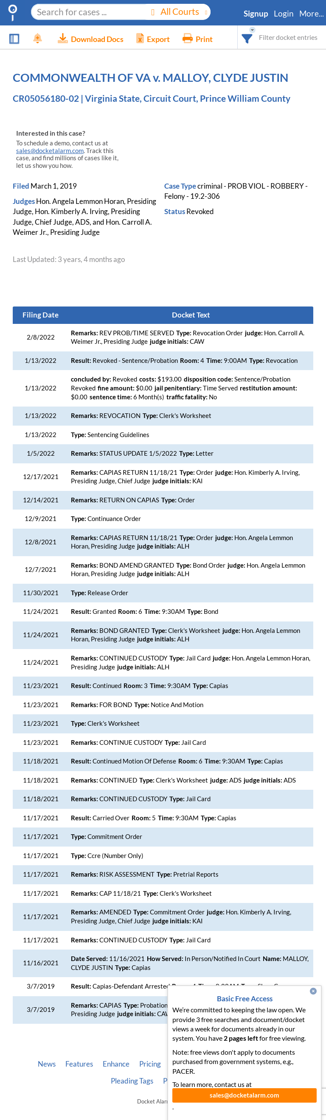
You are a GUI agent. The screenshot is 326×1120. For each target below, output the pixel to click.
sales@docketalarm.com (50, 150)
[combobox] (247, 37)
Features (79, 1064)
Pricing (150, 1064)
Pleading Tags (132, 1081)
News (47, 1064)
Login (284, 13)
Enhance (116, 1064)
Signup (256, 13)
